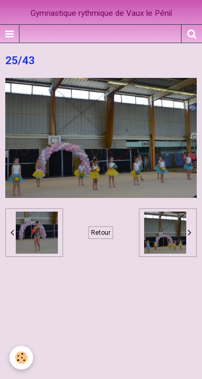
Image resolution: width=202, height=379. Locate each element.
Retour (100, 232)
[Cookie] (21, 358)
